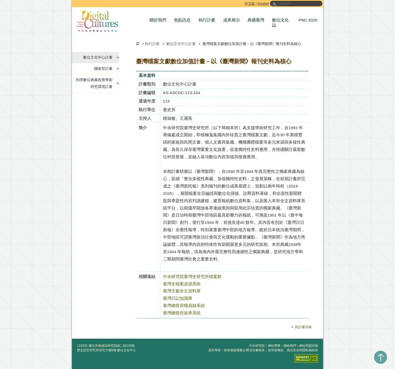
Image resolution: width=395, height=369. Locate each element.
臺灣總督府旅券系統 (182, 313)
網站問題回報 (308, 346)
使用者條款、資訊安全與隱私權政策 (293, 350)
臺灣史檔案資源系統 (182, 284)
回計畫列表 (303, 327)
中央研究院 (257, 346)
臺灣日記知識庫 (177, 298)
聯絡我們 (290, 346)
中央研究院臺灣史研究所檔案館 (192, 276)
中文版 (250, 3)
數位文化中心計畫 (181, 44)
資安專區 (214, 350)
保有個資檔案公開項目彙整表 (244, 350)
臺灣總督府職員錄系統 (184, 305)
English (263, 3)
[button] (159, 20)
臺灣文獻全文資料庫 (182, 291)
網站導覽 (274, 346)
